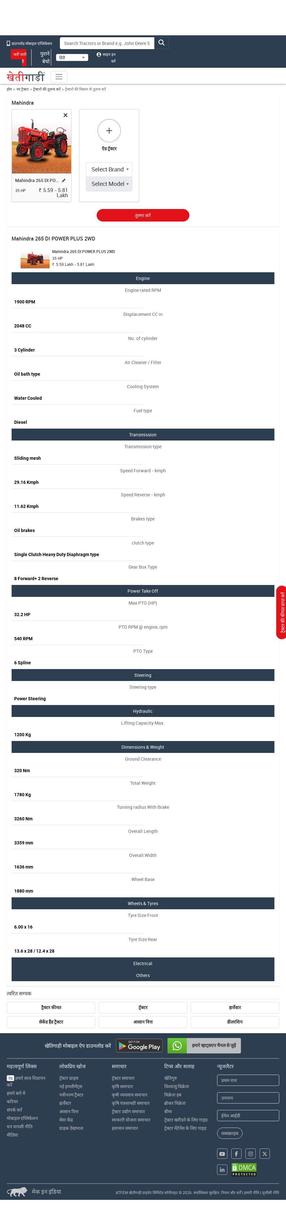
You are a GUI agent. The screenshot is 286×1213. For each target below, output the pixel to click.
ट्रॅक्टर (143, 1007)
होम (9, 89)
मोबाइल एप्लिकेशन (22, 1118)
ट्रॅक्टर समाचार (123, 1078)
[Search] (107, 43)
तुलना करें (143, 215)
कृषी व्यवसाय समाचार (130, 1095)
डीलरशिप (235, 1022)
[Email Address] (248, 1115)
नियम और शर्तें (231, 1192)
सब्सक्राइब (229, 1133)
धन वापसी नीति (20, 1126)
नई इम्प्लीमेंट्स (70, 1086)
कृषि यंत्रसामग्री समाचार (131, 1103)
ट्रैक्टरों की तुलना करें (47, 89)
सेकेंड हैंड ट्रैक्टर (51, 1022)
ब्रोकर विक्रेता (175, 1103)
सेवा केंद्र (66, 1120)
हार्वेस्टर (235, 1007)
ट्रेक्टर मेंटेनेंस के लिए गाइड (185, 1128)
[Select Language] (72, 57)
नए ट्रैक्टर (22, 89)
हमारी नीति (251, 1192)
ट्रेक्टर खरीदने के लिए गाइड (185, 1120)
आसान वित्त (143, 1022)
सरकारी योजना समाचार (131, 1120)
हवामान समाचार (125, 1128)
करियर (12, 1101)
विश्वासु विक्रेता (176, 1086)
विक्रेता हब (172, 1095)
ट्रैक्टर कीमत (51, 1007)
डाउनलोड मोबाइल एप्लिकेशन (29, 43)
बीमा (168, 1111)
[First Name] (248, 1080)
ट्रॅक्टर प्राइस (68, 1078)
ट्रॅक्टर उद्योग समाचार (128, 1111)
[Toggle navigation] (59, 77)
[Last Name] (248, 1098)
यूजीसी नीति (270, 1192)
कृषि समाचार (122, 1086)
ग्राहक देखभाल (71, 1128)
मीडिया (12, 1135)
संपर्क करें (14, 1110)
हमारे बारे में (16, 1093)
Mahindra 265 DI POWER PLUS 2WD (37, 180)
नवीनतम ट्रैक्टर (71, 1095)
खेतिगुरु (170, 1078)
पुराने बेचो (41, 57)
